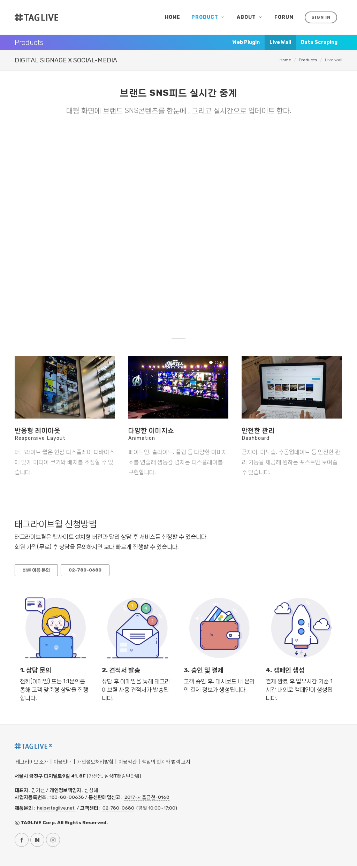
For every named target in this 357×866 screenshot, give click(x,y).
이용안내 (63, 761)
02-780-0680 (118, 808)
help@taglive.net (56, 808)
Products (308, 60)
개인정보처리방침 (95, 761)
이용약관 (128, 761)
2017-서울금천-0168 (146, 797)
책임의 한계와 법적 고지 (166, 761)
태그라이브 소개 (32, 761)
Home (285, 60)
